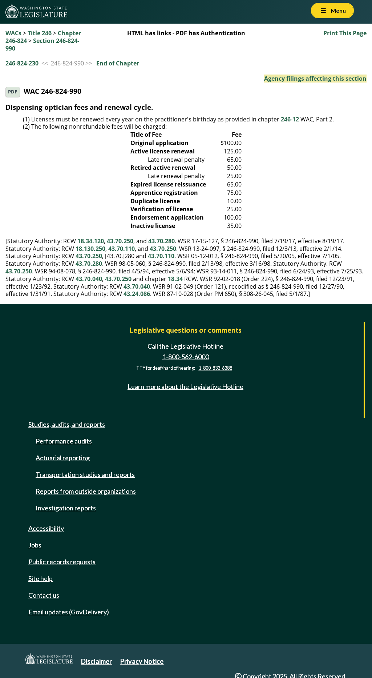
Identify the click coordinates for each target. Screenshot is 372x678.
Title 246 (40, 33)
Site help (40, 578)
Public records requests (62, 562)
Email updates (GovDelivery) (68, 612)
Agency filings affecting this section (315, 79)
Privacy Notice (141, 661)
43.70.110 (121, 249)
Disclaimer (96, 661)
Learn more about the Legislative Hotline (185, 386)
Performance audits (64, 441)
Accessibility (46, 528)
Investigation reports (66, 508)
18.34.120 (90, 241)
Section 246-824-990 (42, 44)
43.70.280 (161, 241)
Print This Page (345, 33)
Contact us (43, 595)
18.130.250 (90, 249)
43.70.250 (120, 241)
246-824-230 (22, 63)
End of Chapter (117, 63)
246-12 (290, 119)
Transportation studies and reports (85, 474)
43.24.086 (137, 294)
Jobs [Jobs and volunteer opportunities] (34, 545)
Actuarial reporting (63, 458)
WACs (13, 33)
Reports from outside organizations (86, 491)
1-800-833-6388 (215, 368)
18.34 (175, 279)
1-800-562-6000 (185, 357)
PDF (12, 92)
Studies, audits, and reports (66, 424)
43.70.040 (89, 279)
